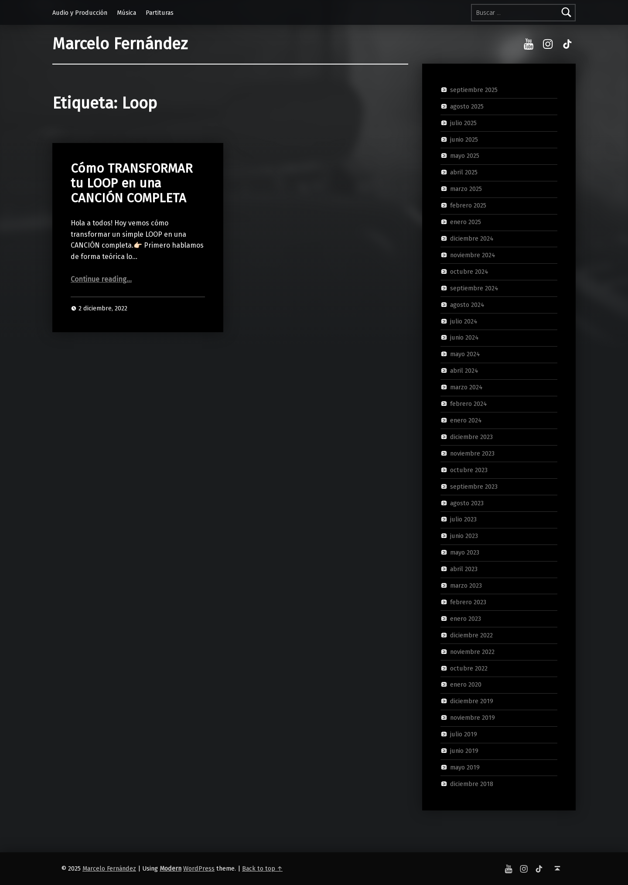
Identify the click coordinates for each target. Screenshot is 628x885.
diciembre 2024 (472, 238)
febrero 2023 (468, 602)
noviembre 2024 (472, 255)
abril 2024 (464, 370)
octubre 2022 (469, 668)
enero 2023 (465, 619)
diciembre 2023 (471, 437)
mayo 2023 (464, 552)
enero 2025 (465, 222)
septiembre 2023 (474, 486)
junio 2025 (464, 139)
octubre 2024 (469, 272)
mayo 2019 (465, 767)
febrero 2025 (468, 205)
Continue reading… (101, 279)
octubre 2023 (469, 469)
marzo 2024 (466, 387)
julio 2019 (463, 734)
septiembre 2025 (474, 90)
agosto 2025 (467, 106)
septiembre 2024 (474, 288)
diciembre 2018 (471, 784)
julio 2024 (464, 321)
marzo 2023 (466, 585)
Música (126, 13)
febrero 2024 (468, 404)
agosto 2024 (467, 304)
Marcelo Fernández (120, 44)
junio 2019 (464, 751)
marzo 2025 (466, 189)
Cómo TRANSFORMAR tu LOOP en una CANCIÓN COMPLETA (132, 183)
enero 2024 (466, 420)
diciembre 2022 (471, 635)
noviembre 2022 (472, 651)
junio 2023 (464, 536)
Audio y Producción (79, 13)
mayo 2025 (464, 156)
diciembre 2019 (471, 701)
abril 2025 (464, 172)
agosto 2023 (467, 503)
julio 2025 (463, 122)
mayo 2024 (465, 354)
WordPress (199, 868)
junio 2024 (464, 337)
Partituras (160, 13)
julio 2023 (463, 519)
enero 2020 (465, 684)
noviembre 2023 (472, 453)
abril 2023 (464, 569)
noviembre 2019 (472, 718)
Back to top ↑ (262, 868)
